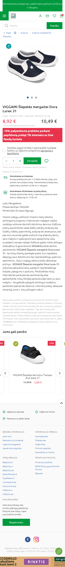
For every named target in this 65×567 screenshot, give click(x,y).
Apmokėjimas (41, 436)
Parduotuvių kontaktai (13, 440)
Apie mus (7, 436)
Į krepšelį (32, 160)
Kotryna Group (9, 486)
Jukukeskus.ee (9, 482)
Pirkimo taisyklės (43, 448)
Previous (5, 373)
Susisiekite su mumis (44, 452)
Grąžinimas (40, 444)
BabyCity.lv (8, 466)
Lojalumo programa (11, 444)
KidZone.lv (7, 490)
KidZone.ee (8, 494)
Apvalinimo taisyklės (12, 448)
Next (59, 373)
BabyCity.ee (8, 470)
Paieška (54, 25)
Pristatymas (40, 440)
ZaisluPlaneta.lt (10, 474)
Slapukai (39, 473)
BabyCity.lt (8, 462)
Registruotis (16, 522)
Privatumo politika (43, 462)
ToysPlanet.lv (9, 478)
